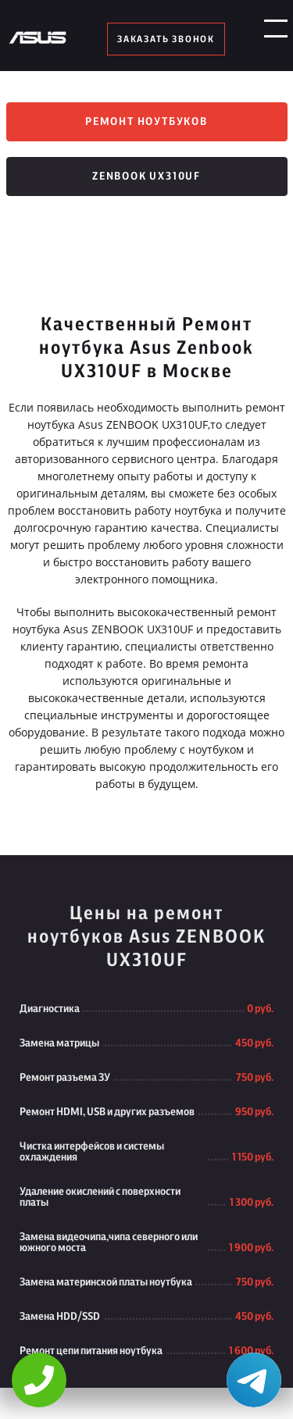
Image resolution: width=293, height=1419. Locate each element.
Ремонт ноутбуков (146, 121)
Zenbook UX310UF (146, 176)
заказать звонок (166, 39)
